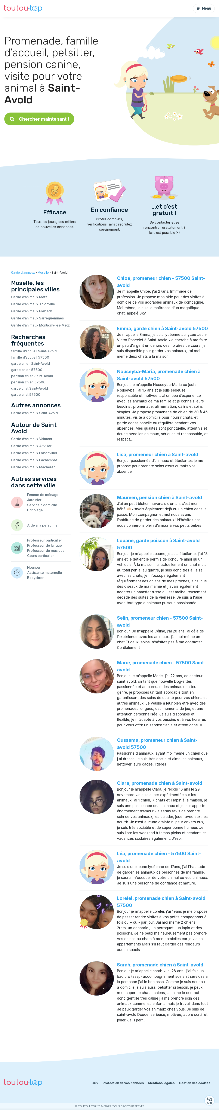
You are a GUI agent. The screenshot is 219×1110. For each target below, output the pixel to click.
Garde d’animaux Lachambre (34, 460)
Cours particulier (40, 556)
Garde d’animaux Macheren (33, 467)
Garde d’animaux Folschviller (34, 453)
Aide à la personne (42, 525)
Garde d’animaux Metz (29, 297)
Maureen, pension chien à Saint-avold (159, 497)
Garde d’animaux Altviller (31, 446)
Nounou (33, 567)
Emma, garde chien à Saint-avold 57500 (162, 328)
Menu (204, 8)
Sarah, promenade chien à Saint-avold (160, 965)
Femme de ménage (42, 495)
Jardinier (34, 500)
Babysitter (35, 578)
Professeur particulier (44, 540)
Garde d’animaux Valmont (31, 439)
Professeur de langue (44, 545)
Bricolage (35, 510)
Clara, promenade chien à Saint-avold (159, 783)
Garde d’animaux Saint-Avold (34, 413)
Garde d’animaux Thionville (33, 304)
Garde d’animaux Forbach (31, 311)
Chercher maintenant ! (39, 119)
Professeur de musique (46, 550)
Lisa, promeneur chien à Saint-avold (157, 454)
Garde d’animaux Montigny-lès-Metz (40, 325)
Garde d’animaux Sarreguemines (37, 318)
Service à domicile (42, 505)
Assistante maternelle (44, 572)
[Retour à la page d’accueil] (23, 8)
